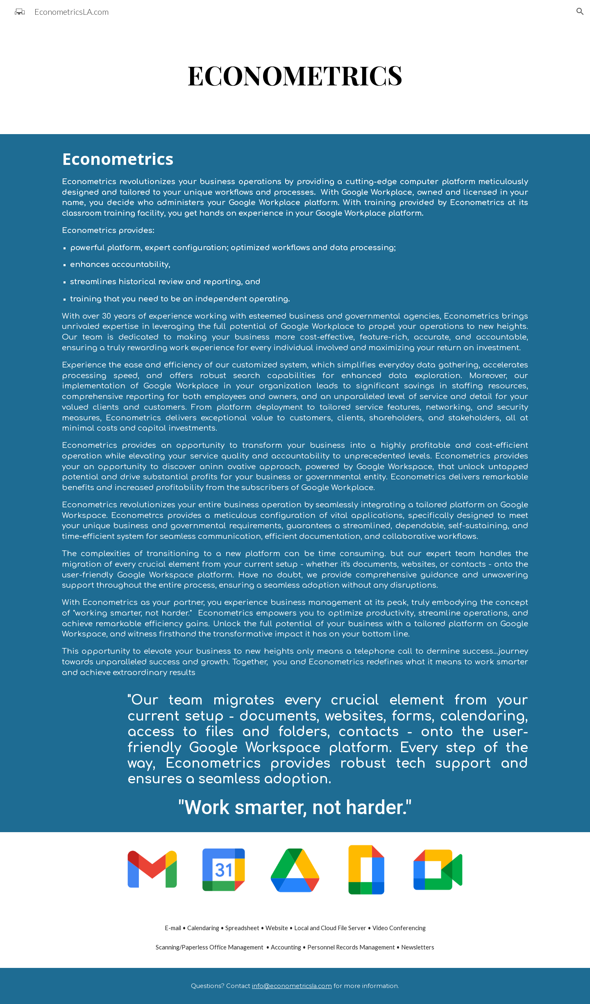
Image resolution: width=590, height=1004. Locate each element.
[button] (580, 11)
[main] (295, 78)
